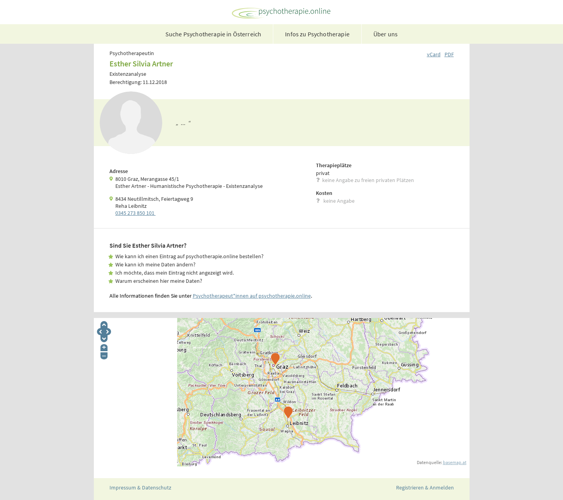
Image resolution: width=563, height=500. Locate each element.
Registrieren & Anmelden (425, 487)
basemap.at (454, 462)
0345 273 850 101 (135, 212)
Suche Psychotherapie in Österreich (213, 34)
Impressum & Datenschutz (140, 487)
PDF (449, 54)
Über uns (385, 34)
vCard (434, 54)
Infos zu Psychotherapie (317, 34)
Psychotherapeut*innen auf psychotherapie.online (252, 295)
